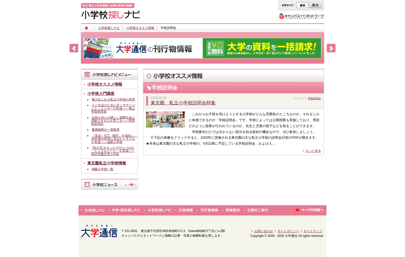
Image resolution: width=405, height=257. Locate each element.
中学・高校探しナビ (124, 210)
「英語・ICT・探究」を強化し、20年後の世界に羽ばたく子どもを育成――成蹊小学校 (114, 139)
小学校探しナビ (109, 28)
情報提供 (231, 210)
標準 (302, 5)
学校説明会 (314, 98)
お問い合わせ (263, 231)
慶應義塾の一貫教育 (106, 129)
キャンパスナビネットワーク (301, 16)
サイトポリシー (288, 231)
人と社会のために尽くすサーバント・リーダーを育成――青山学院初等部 (113, 108)
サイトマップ (312, 231)
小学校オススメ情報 (140, 28)
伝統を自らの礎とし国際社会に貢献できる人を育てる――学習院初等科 (113, 121)
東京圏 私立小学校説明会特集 (183, 102)
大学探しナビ (93, 210)
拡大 (315, 5)
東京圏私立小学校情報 (106, 163)
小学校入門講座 (100, 93)
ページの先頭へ (310, 210)
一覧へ (130, 184)
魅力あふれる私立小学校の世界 (113, 99)
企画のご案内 (256, 210)
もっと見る (313, 150)
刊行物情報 (207, 210)
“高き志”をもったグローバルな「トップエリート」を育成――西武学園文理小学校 (113, 151)
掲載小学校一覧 (102, 169)
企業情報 (184, 210)
